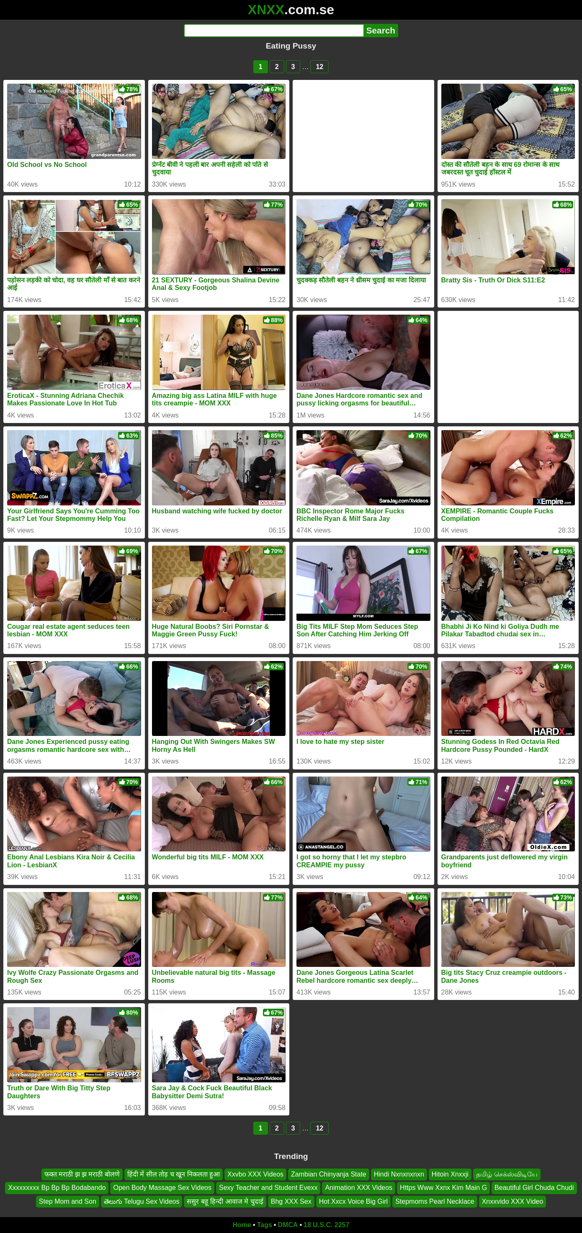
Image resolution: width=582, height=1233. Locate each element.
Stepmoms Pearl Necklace (434, 1201)
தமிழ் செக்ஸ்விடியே (507, 1174)
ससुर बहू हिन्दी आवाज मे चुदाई (225, 1201)
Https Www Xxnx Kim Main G (443, 1187)
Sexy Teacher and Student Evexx (268, 1187)
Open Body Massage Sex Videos (162, 1187)
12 (319, 66)
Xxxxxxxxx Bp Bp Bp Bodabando (57, 1187)
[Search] (273, 30)
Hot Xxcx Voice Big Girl (353, 1201)
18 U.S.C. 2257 (326, 1224)
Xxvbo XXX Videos (255, 1174)
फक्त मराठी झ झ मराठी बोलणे (82, 1174)
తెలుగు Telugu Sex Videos (142, 1201)
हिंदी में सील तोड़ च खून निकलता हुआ (173, 1174)
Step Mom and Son (67, 1201)
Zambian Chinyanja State (328, 1174)
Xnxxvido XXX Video (512, 1201)
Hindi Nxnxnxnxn (399, 1174)
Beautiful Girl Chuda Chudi (534, 1187)
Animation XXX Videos (358, 1187)
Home (242, 1224)
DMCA (288, 1224)
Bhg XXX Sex (291, 1201)
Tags (264, 1224)
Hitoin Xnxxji (450, 1174)
